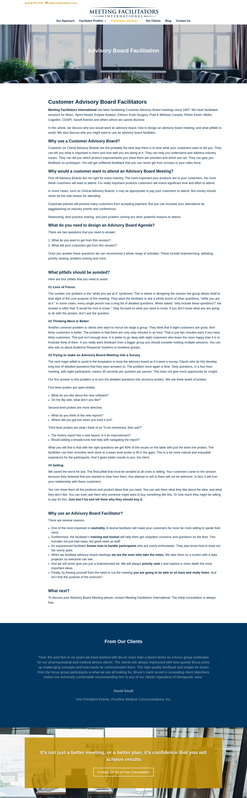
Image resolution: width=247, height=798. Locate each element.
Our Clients (153, 21)
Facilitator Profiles (91, 21)
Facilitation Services (124, 21)
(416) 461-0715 (35, 3)
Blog (168, 21)
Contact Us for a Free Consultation (123, 772)
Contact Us (183, 21)
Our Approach (65, 21)
